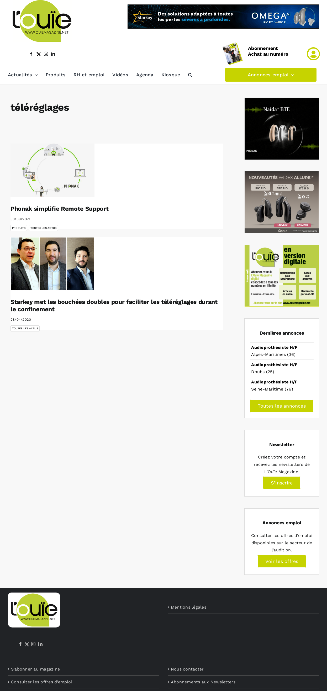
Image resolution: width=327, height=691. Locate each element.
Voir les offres (281, 561)
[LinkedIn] (40, 644)
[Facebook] (20, 644)
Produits (18, 227)
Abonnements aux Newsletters (203, 681)
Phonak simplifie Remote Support (59, 208)
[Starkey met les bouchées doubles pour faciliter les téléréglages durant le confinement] (52, 264)
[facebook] (31, 54)
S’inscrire (282, 483)
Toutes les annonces (282, 406)
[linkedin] (53, 54)
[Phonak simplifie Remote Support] (52, 170)
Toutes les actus (43, 227)
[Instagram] (33, 644)
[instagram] (46, 54)
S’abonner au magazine (35, 669)
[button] (190, 74)
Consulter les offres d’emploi (41, 681)
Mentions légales (188, 607)
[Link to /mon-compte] (313, 53)
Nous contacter (187, 669)
